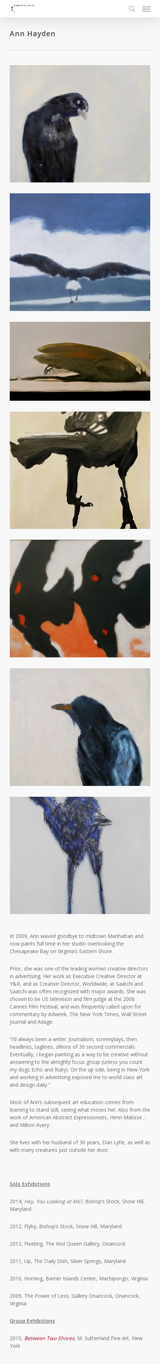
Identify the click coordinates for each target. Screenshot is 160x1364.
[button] (146, 8)
